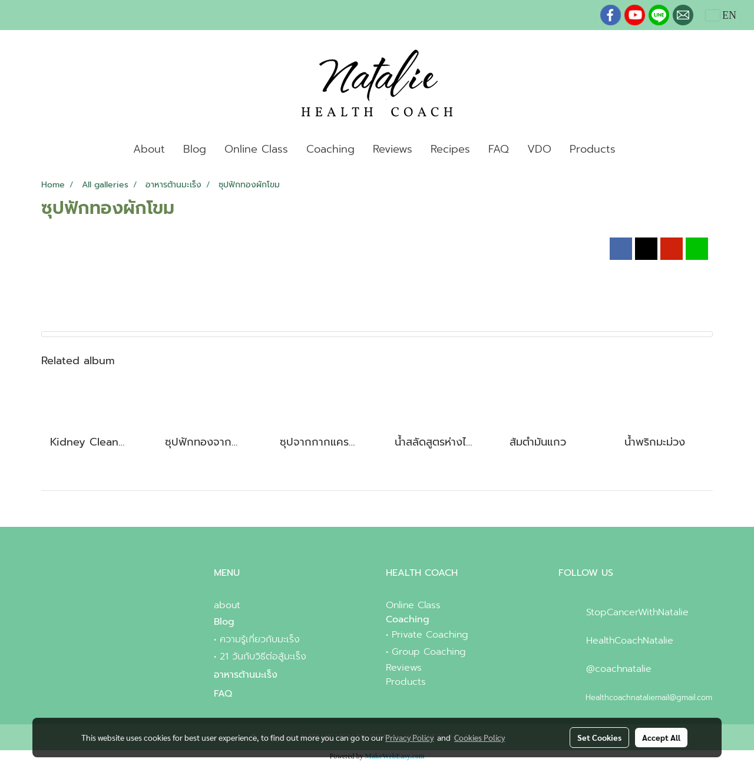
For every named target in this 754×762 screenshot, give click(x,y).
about (227, 605)
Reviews (392, 149)
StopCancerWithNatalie (637, 612)
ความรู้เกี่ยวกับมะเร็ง (260, 639)
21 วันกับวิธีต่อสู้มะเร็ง (263, 656)
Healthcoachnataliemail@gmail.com (649, 697)
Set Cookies (599, 737)
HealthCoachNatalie (629, 641)
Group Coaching (429, 652)
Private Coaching (430, 635)
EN (721, 15)
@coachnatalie (619, 669)
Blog (194, 149)
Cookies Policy (479, 737)
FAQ (498, 149)
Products (593, 149)
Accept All (661, 737)
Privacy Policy (409, 737)
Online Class (256, 149)
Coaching (330, 149)
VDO (539, 149)
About (149, 149)
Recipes (450, 149)
